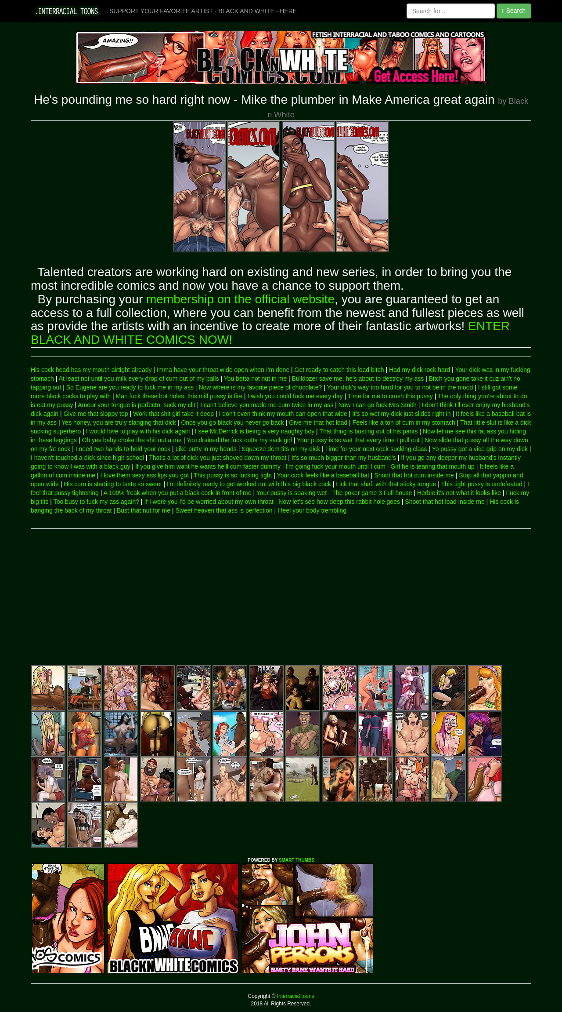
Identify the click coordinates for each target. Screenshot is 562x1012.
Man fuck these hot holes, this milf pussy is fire (179, 396)
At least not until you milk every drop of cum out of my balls (139, 378)
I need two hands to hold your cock (123, 448)
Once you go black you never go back (232, 422)
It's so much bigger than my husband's (344, 457)
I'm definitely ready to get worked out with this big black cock (249, 484)
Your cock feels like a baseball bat (323, 475)
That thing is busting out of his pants (368, 431)
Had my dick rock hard (419, 369)
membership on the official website (240, 299)
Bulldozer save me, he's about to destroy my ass (358, 378)
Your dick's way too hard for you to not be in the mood (400, 387)
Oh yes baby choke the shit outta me (132, 440)
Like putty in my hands (205, 448)
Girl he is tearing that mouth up (432, 466)
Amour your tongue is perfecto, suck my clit (136, 404)
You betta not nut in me (255, 378)
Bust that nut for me (143, 510)
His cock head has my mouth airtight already (91, 369)
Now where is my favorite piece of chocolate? (260, 387)
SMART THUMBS (296, 860)
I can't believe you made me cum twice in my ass (266, 404)
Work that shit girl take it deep (173, 413)
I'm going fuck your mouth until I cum (335, 466)
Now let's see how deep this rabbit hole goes (339, 501)
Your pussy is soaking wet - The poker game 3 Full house (334, 492)
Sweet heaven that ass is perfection (223, 510)
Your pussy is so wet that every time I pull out (358, 440)
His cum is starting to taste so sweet (113, 484)
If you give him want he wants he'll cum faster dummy (208, 466)
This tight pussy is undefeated (481, 484)
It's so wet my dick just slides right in (401, 413)
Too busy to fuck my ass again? (96, 501)
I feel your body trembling (311, 510)
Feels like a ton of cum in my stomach (404, 422)
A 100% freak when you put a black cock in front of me (178, 492)
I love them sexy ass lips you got (145, 475)
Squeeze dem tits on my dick (280, 448)
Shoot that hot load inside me (444, 501)
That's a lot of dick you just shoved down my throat (217, 457)
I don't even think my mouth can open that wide (283, 413)
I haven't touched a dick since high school (87, 457)
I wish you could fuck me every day (295, 396)
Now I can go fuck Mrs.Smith (378, 404)
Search (514, 11)
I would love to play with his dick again (138, 431)
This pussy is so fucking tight (233, 475)
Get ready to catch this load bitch (339, 369)
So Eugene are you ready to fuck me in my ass (130, 387)
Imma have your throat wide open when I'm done (223, 369)
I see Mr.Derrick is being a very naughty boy (254, 431)
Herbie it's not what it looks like (459, 492)
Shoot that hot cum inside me (414, 475)
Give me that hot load (318, 422)
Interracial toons (295, 996)
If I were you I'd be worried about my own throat (209, 501)
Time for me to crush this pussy (390, 396)
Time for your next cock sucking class (376, 448)
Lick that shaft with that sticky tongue (386, 484)
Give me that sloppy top (95, 413)
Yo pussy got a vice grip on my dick (480, 448)
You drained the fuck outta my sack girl (239, 440)
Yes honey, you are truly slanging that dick (118, 422)
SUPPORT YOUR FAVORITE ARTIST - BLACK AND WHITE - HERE (203, 11)
